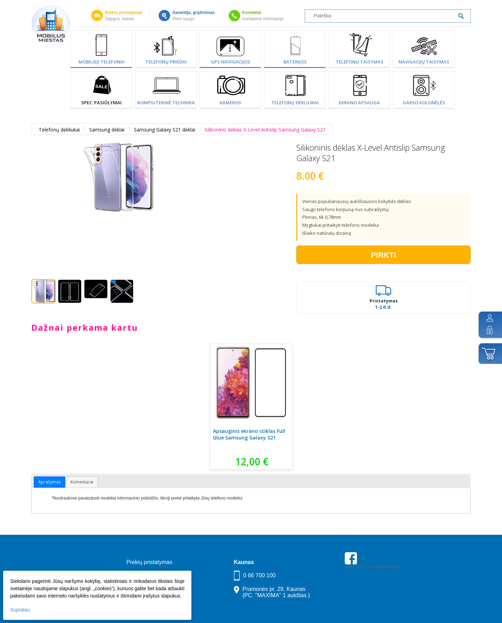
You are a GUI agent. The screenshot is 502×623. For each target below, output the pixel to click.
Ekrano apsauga (359, 102)
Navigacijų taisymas (423, 62)
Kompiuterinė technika (166, 102)
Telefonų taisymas (359, 62)
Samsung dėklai (106, 129)
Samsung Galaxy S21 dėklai (164, 129)
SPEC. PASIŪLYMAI (101, 102)
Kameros (230, 102)
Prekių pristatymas (123, 12)
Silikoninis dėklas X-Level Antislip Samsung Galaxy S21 (265, 129)
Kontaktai (251, 12)
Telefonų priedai (166, 62)
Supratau (20, 609)
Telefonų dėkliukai (295, 102)
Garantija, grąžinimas (193, 12)
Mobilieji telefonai (101, 62)
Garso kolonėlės (424, 102)
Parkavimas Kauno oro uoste (371, 586)
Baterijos (295, 62)
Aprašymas (49, 482)
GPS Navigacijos (230, 62)
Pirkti (383, 255)
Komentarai (81, 482)
